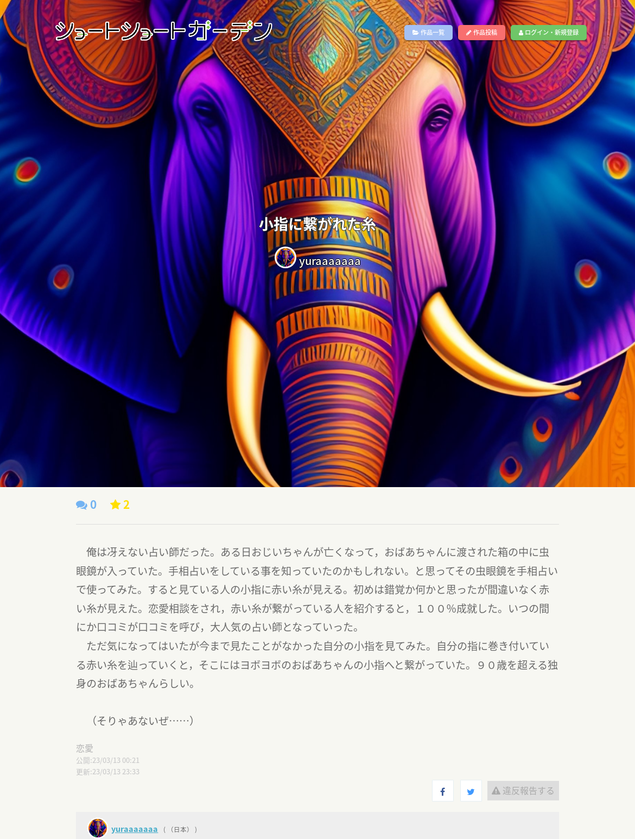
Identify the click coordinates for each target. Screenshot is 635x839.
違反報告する (523, 790)
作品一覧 (428, 32)
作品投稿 (481, 32)
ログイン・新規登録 (549, 32)
